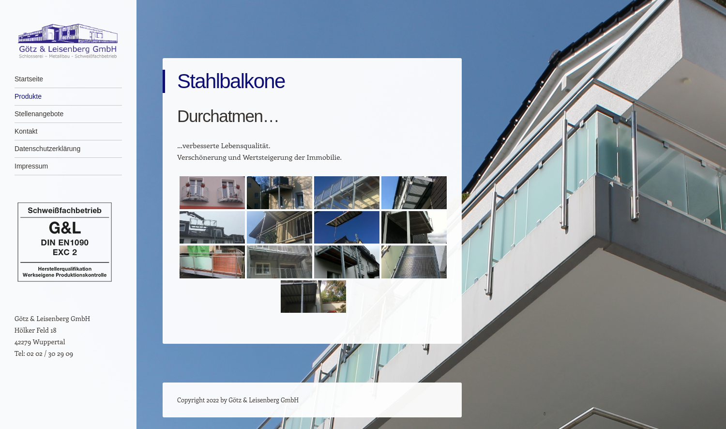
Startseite (29, 79)
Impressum (31, 166)
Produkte (28, 96)
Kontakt (26, 131)
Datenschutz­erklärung (47, 149)
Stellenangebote (39, 114)
